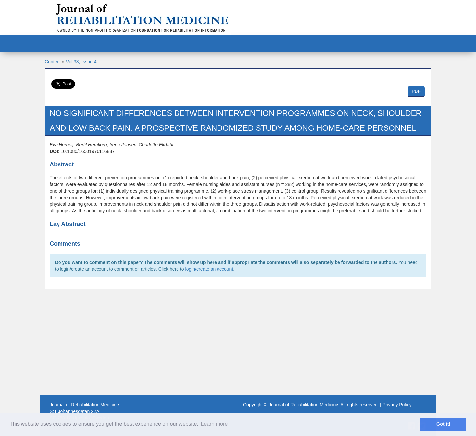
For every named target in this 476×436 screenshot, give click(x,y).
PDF (416, 91)
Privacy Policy (397, 404)
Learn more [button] (214, 424)
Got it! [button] (443, 424)
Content (53, 61)
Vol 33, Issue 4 (81, 61)
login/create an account (209, 269)
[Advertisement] (238, 342)
